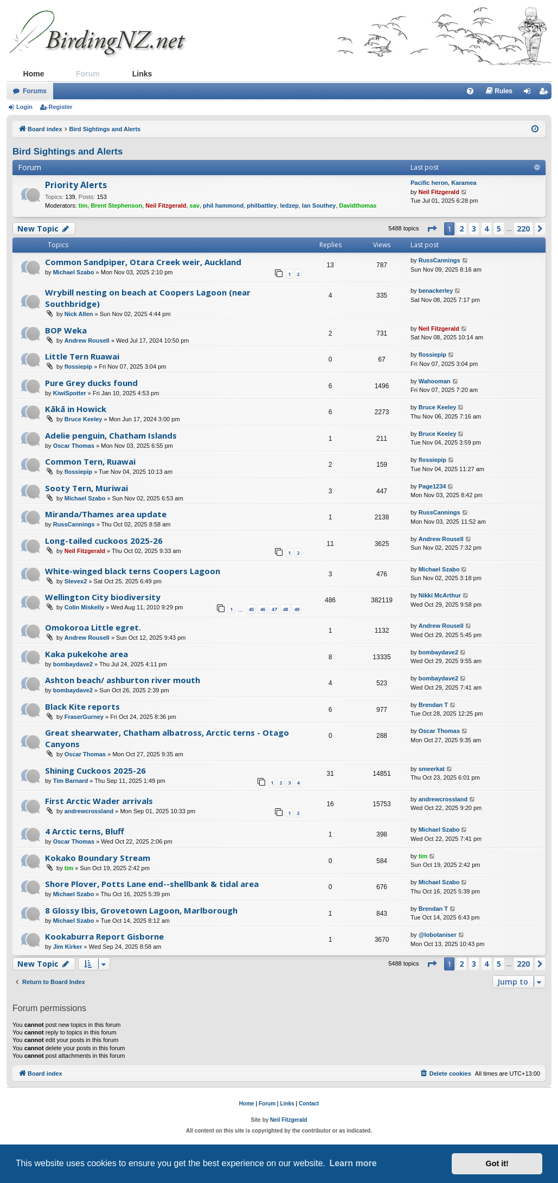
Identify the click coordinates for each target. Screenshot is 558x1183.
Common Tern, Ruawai (90, 461)
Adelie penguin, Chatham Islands (111, 435)
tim (83, 205)
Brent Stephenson (116, 205)
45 (251, 609)
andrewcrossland (89, 811)
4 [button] (486, 228)
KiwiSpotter (69, 393)
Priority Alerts (76, 185)
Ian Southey (319, 205)
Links (142, 73)
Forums (35, 91)
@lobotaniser (438, 934)
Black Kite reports (82, 706)
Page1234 (432, 486)
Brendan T (433, 705)
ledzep (289, 205)
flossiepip (78, 366)
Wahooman (435, 381)
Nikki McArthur (440, 595)
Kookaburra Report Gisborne (104, 936)
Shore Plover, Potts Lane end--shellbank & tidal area (152, 883)
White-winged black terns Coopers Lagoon (132, 570)
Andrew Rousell (87, 340)
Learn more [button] (352, 1163)
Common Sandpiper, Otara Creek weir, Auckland (143, 261)
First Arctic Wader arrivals (99, 800)
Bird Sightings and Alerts (67, 151)
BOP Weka (66, 330)
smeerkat (432, 769)
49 (296, 609)
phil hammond (223, 205)
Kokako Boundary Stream (97, 857)
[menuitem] (470, 91)
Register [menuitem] (545, 93)
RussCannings (439, 260)
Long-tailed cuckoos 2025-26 (104, 540)
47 (274, 609)
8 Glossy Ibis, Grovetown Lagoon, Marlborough (141, 910)
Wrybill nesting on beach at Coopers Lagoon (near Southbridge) (148, 298)
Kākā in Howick (75, 408)
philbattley (262, 205)
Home (33, 73)
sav (195, 205)
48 (285, 609)
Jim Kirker (67, 946)
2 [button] (461, 228)
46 (262, 609)
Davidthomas (357, 205)
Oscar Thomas (73, 445)
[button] (432, 228)
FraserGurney (84, 716)
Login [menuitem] (530, 93)
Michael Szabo (73, 272)
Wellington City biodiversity (103, 597)
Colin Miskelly (84, 607)
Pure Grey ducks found (91, 382)
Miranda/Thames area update (105, 514)
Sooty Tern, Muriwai (86, 488)
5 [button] (499, 228)
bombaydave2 (73, 664)
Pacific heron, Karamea (444, 182)
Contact (309, 1104)
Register (61, 107)
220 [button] (523, 228)
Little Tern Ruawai (82, 356)
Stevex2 (76, 581)
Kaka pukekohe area (86, 653)
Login (24, 107)
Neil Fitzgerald (165, 205)
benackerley (436, 290)
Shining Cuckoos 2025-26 (95, 770)
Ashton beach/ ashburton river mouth (122, 679)
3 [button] (474, 228)
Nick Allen (79, 314)
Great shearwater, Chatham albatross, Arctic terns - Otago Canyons (167, 738)
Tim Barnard (70, 780)
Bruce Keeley (83, 419)
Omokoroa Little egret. (93, 627)
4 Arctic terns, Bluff (84, 831)
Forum (88, 73)
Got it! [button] (497, 1163)
